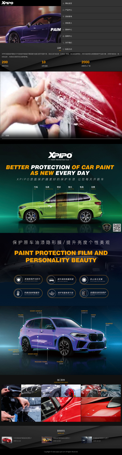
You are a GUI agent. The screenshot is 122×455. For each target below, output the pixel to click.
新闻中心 (67, 36)
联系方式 (67, 49)
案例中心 (67, 30)
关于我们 (67, 43)
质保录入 (67, 23)
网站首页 (67, 3)
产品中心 (67, 10)
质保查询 (67, 16)
